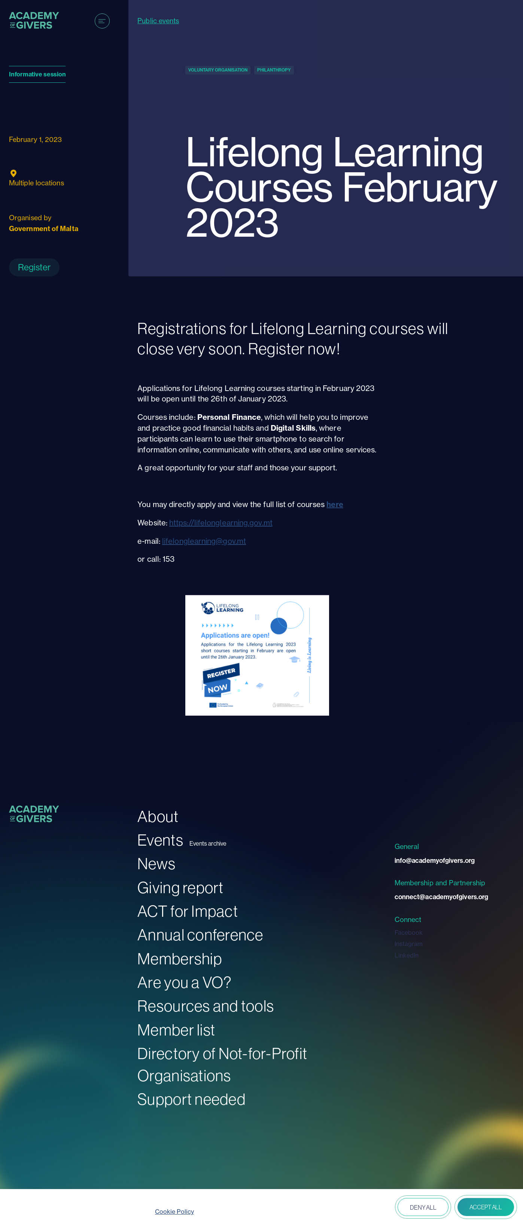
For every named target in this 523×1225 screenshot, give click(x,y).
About (158, 816)
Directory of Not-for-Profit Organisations (222, 1064)
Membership (179, 958)
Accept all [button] (485, 1207)
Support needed (191, 1099)
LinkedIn (407, 955)
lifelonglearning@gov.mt (204, 541)
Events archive (207, 843)
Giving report (180, 887)
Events (160, 840)
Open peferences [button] (370, 1207)
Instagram (409, 943)
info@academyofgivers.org (435, 860)
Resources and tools (205, 1006)
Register (34, 267)
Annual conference (200, 934)
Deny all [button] (423, 1207)
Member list (176, 1030)
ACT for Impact (187, 911)
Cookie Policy (174, 1211)
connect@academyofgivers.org (441, 896)
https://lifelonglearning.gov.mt (221, 522)
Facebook (409, 932)
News (156, 863)
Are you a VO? (184, 982)
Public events (158, 20)
